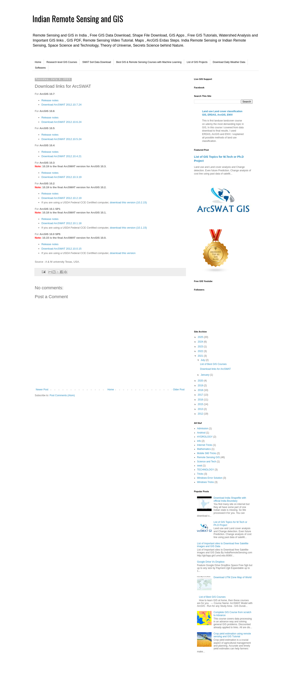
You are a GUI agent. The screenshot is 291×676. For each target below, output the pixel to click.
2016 (201, 399)
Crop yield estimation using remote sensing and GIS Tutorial (232, 635)
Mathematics (204, 449)
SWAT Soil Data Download (96, 62)
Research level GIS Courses (61, 62)
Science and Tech (206, 461)
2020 (201, 380)
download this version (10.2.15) (128, 202)
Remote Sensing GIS (208, 457)
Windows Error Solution (209, 477)
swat (199, 465)
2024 (201, 341)
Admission (202, 428)
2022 (201, 351)
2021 (201, 355)
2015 (201, 404)
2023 (201, 346)
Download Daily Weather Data (229, 62)
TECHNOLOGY (205, 469)
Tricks (200, 473)
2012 (201, 413)
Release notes (49, 100)
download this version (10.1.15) (128, 227)
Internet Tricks (204, 445)
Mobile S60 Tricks (206, 453)
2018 (201, 390)
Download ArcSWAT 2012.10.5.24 (61, 139)
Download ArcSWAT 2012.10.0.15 (61, 248)
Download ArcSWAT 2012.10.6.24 (61, 121)
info (199, 441)
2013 (201, 409)
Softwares (40, 67)
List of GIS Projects (197, 62)
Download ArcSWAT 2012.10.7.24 (61, 104)
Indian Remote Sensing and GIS (77, 19)
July (203, 360)
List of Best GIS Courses (213, 364)
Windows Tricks (205, 482)
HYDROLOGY (205, 436)
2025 (201, 337)
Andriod (201, 432)
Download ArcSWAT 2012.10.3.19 (61, 177)
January (205, 374)
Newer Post (42, 389)
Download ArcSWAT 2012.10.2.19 (61, 198)
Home (38, 62)
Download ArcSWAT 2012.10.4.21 (61, 156)
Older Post (179, 389)
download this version (123, 253)
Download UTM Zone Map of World (233, 577)
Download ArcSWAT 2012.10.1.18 (61, 223)
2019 (201, 385)
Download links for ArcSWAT (215, 369)
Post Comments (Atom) (62, 395)
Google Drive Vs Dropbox (211, 561)
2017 (201, 394)
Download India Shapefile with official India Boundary (230, 499)
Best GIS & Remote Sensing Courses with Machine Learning (148, 62)
